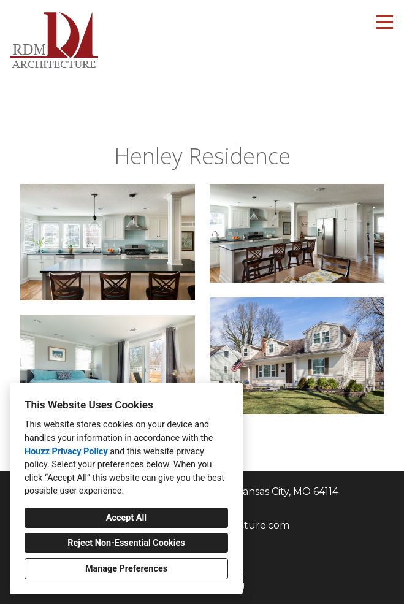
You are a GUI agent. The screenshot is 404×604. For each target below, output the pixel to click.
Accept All (126, 518)
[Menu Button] (384, 22)
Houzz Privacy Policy (66, 451)
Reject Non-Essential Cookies (126, 543)
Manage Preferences (126, 569)
